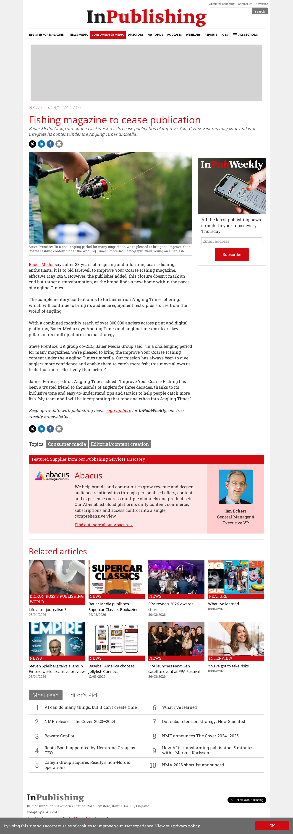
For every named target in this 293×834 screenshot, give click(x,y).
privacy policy (186, 826)
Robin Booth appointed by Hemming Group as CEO (89, 750)
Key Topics (155, 35)
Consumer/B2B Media (108, 35)
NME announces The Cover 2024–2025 (200, 735)
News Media (79, 35)
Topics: (36, 444)
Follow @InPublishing (246, 800)
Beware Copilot (59, 735)
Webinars (193, 35)
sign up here (118, 410)
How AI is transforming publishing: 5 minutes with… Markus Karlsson (207, 750)
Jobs (224, 35)
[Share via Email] (59, 144)
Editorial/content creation (120, 444)
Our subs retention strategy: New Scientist (204, 721)
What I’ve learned (179, 707)
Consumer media (67, 444)
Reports (211, 35)
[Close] (272, 825)
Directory (135, 35)
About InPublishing (222, 3)
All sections (245, 34)
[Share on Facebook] (50, 144)
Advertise (262, 3)
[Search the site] (230, 11)
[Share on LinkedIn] (41, 144)
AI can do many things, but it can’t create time (90, 707)
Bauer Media (41, 264)
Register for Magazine (46, 35)
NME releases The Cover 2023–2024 (79, 721)
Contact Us (245, 3)
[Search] (260, 11)
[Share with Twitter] (32, 144)
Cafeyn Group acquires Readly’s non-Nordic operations (87, 765)
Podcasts (174, 35)
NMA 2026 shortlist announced (193, 765)
